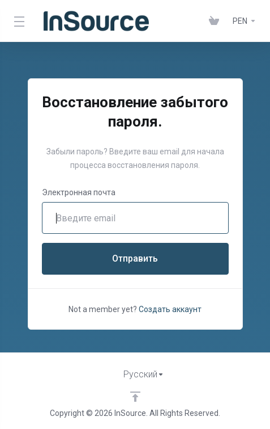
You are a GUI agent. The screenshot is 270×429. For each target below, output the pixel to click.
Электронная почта (78, 192)
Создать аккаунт (170, 309)
